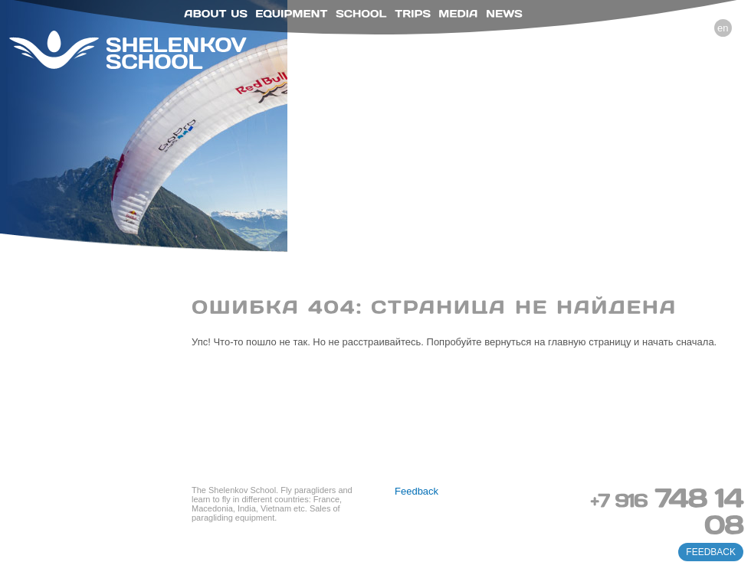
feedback (711, 552)
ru (700, 28)
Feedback (416, 491)
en (722, 28)
